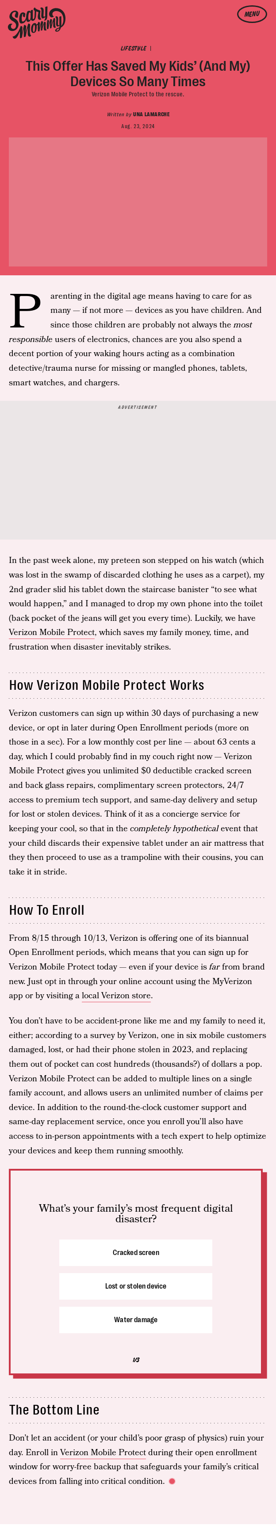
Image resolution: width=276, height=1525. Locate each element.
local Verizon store (116, 996)
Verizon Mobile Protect (52, 633)
